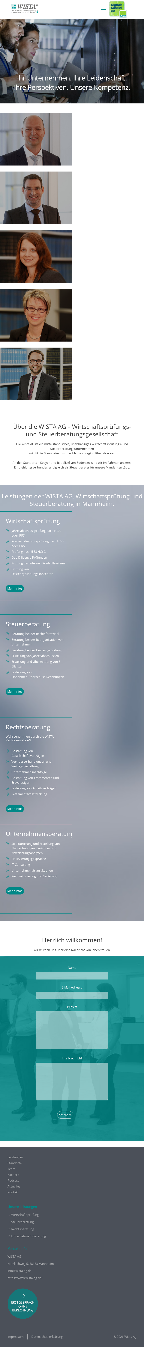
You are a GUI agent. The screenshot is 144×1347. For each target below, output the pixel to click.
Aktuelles (14, 1186)
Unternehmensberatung (28, 1236)
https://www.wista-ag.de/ (25, 1278)
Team (11, 1169)
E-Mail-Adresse (72, 987)
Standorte (15, 1163)
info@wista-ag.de (20, 1271)
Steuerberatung (22, 1222)
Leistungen (15, 1157)
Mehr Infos (14, 588)
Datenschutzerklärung (47, 1337)
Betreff (72, 1007)
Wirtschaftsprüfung (25, 1215)
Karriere (13, 1175)
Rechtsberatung (22, 1229)
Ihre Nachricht (72, 1058)
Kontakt (13, 1192)
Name (72, 968)
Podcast (13, 1180)
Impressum (16, 1337)
